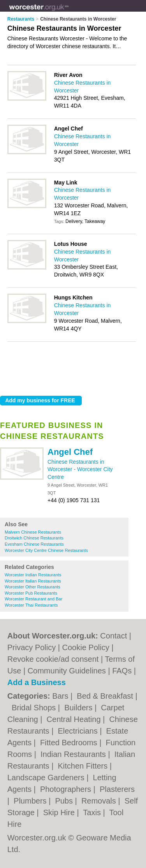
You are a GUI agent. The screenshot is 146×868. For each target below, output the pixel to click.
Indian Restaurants (74, 754)
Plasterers (117, 789)
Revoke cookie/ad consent (53, 659)
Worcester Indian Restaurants (33, 574)
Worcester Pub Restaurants (31, 593)
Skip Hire (60, 812)
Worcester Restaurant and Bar (33, 599)
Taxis (93, 812)
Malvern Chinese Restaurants (33, 532)
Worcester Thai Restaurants (31, 605)
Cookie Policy (85, 647)
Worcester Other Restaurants (32, 586)
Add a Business (36, 682)
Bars (61, 696)
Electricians (79, 731)
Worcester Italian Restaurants (33, 581)
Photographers (66, 789)
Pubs (65, 801)
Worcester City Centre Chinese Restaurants (46, 550)
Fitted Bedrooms (69, 742)
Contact (113, 635)
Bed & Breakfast (106, 696)
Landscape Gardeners (46, 777)
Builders (79, 707)
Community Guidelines (67, 670)
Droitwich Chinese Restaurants (34, 538)
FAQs (122, 670)
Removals (99, 801)
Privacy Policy (31, 647)
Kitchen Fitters (83, 766)
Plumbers (31, 801)
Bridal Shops (35, 707)
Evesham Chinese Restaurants (34, 544)
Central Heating (75, 719)
